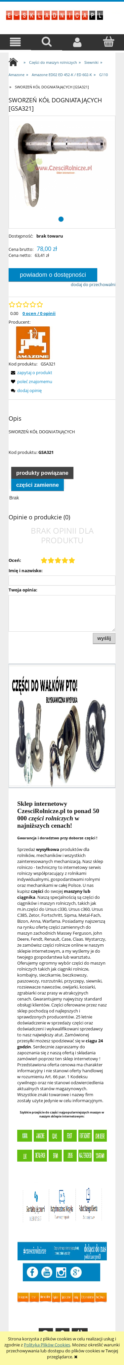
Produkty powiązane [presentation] (42, 473)
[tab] (42, 472)
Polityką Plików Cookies (47, 1345)
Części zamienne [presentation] (37, 485)
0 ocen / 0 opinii (39, 313)
